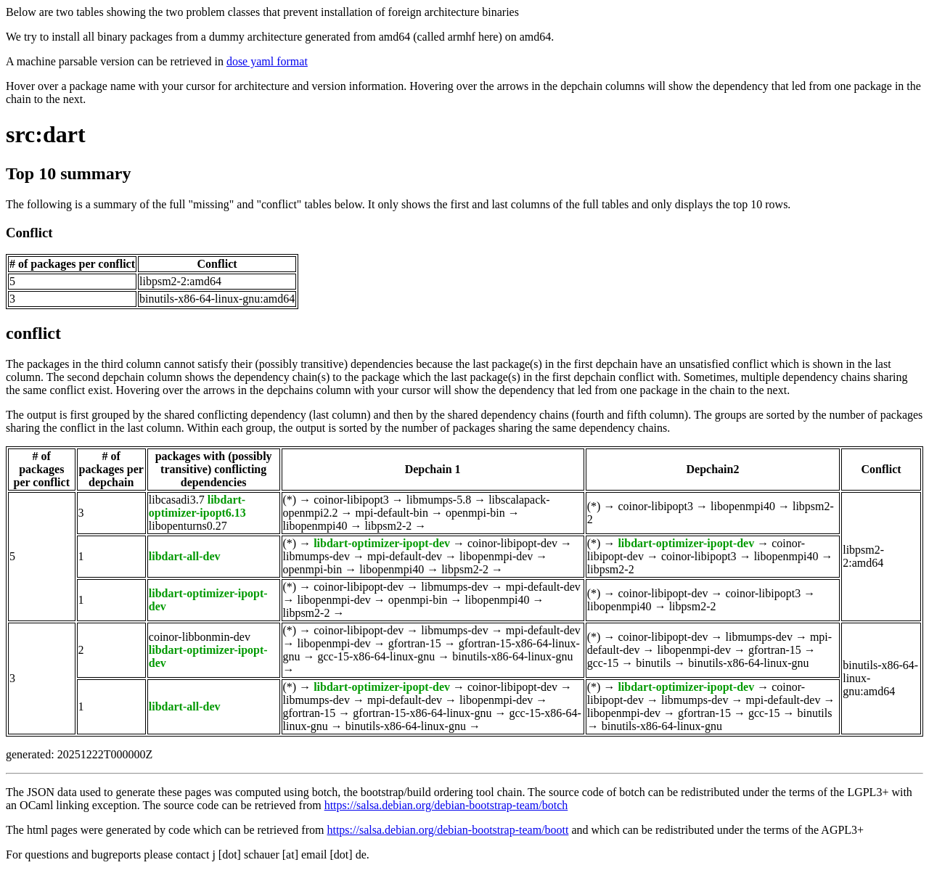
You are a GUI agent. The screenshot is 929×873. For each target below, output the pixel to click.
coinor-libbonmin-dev (199, 637)
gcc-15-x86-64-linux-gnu (376, 656)
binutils (653, 663)
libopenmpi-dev (496, 556)
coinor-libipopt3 (351, 499)
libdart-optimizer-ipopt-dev (382, 543)
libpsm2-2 (388, 526)
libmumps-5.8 (438, 499)
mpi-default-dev (404, 556)
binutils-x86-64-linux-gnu (512, 656)
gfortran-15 (414, 643)
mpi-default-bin (392, 513)
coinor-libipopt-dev (512, 543)
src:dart (46, 134)
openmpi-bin (475, 513)
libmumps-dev (316, 556)
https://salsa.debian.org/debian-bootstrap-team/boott (447, 830)
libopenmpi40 (315, 526)
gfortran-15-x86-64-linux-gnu (422, 713)
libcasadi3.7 (177, 499)
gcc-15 (603, 663)
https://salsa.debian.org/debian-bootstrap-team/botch (446, 805)
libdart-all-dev (185, 556)
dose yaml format (267, 61)
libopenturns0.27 (188, 526)
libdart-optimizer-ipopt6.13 (197, 506)
